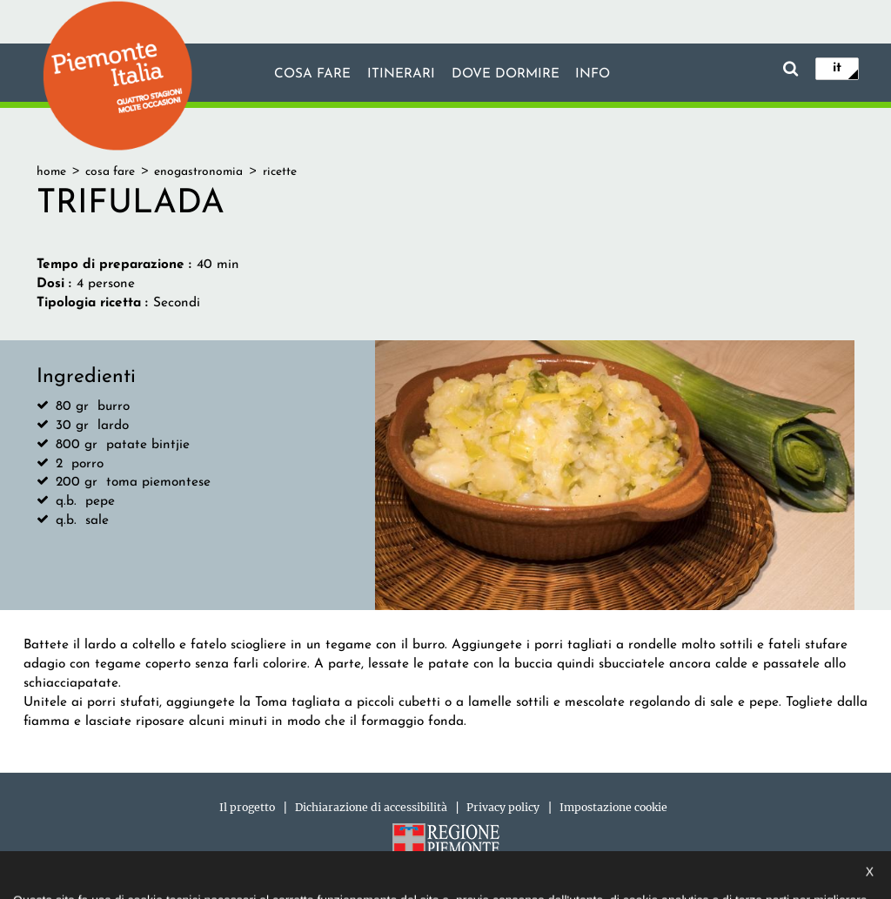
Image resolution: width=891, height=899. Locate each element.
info (592, 74)
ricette (280, 172)
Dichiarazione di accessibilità (371, 807)
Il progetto (247, 807)
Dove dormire (505, 74)
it (837, 68)
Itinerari (401, 74)
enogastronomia (198, 172)
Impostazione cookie (613, 807)
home (51, 172)
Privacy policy (502, 807)
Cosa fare (312, 74)
